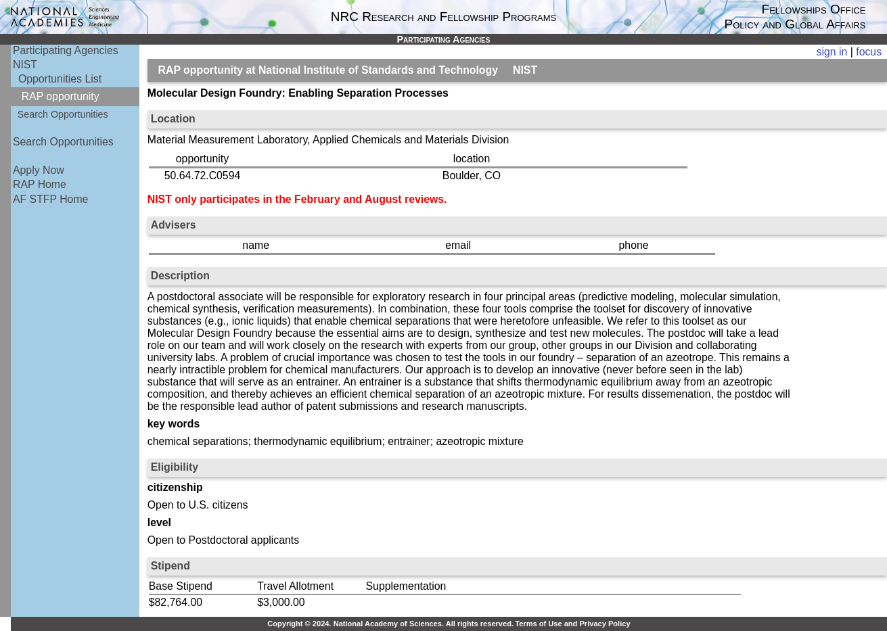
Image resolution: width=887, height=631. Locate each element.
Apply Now (38, 170)
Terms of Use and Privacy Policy (572, 624)
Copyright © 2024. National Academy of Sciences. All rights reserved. (390, 624)
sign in (832, 51)
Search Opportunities (63, 114)
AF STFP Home (50, 199)
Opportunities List (59, 79)
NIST (25, 64)
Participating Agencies (65, 50)
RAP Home (39, 184)
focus (869, 51)
